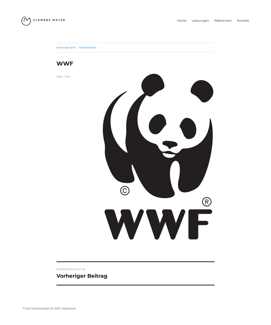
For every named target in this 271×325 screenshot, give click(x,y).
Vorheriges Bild (65, 47)
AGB (57, 308)
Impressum (69, 308)
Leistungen (200, 20)
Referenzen (223, 20)
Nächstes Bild (87, 47)
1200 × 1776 (63, 76)
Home (182, 20)
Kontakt (243, 20)
